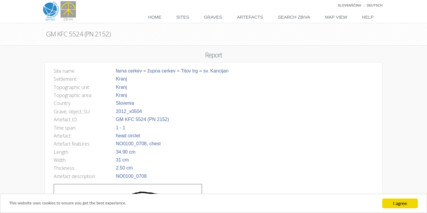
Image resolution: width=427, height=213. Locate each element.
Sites (182, 17)
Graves (213, 17)
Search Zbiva (294, 17)
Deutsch (375, 5)
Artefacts (250, 17)
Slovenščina (349, 5)
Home (154, 17)
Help (368, 17)
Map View (336, 17)
